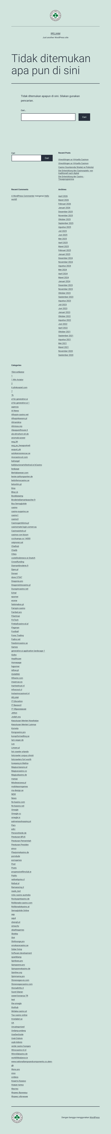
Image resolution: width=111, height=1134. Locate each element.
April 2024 (63, 273)
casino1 (14, 515)
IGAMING (15, 674)
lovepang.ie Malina (19, 763)
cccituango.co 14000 (20, 538)
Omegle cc (16, 813)
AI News (15, 410)
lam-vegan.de (17, 740)
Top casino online (19, 1015)
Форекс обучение (19, 1096)
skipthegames (17, 930)
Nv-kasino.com (18, 802)
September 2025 (65, 223)
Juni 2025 (62, 235)
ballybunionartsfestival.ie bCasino (26, 465)
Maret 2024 (63, 277)
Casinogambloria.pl (20, 523)
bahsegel (15, 461)
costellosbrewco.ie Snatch (23, 558)
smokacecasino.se (19, 945)
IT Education (17, 701)
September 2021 (65, 335)
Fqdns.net (15, 639)
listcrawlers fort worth (21, 759)
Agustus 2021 (64, 339)
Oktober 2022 (64, 316)
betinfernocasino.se (20, 480)
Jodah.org (16, 717)
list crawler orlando (20, 751)
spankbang (16, 957)
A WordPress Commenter (22, 196)
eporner (14, 596)
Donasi (14, 573)
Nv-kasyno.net (17, 806)
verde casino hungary (21, 1046)
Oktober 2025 (64, 219)
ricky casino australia (21, 895)
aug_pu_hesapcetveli (20, 445)
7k (12, 395)
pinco (13, 848)
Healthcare (16, 658)
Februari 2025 (64, 250)
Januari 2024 (64, 281)
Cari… (23, 110)
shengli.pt (15, 922)
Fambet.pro (16, 612)
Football (15, 631)
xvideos (14, 1077)
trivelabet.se (16, 1019)
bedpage (15, 469)
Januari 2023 (64, 312)
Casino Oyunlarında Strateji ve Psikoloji (76, 167)
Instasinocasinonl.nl (20, 693)
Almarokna (16, 422)
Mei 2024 (62, 269)
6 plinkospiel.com (19, 387)
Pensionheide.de (18, 833)
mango (14, 779)
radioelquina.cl (18, 879)
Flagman (15, 627)
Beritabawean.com (19, 472)
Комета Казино (18, 1081)
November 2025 (65, 215)
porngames (16, 860)
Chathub (15, 546)
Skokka (14, 933)
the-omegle (16, 1003)
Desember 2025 (65, 211)
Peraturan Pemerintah (21, 841)
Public (14, 875)
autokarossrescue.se (20, 453)
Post (13, 864)
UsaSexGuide (17, 1034)
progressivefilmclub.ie (21, 872)
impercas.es (16, 682)
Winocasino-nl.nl (18, 1050)
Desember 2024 (65, 258)
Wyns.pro (15, 1069)
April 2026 (63, 196)
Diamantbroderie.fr (19, 565)
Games (14, 647)
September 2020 (65, 355)
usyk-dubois (16, 1042)
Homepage (16, 662)
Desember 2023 (65, 285)
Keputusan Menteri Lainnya (23, 724)
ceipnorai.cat (17, 542)
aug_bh (14, 441)
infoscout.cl (16, 689)
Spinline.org (16, 972)
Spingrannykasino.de (20, 968)
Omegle (14, 810)
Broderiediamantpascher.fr (23, 500)
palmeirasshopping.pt (21, 821)
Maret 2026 (63, 200)
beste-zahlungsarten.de (22, 476)
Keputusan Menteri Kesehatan (25, 720)
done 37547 (16, 577)
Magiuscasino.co (19, 771)
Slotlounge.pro (18, 941)
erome (14, 600)
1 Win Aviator (17, 379)
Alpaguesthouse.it (19, 430)
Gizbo (14, 655)
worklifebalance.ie (19, 1057)
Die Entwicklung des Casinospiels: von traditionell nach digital (75, 171)
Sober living (16, 949)
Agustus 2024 (64, 266)
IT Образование (18, 709)
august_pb (16, 449)
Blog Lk (14, 492)
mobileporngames (19, 786)
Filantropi (15, 616)
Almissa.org (16, 426)
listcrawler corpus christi (22, 755)
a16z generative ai (19, 399)
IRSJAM (55, 33)
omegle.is (15, 817)
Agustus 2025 (64, 227)
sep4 (13, 918)
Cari (13, 153)
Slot (13, 937)
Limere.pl (15, 748)
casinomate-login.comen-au (24, 527)
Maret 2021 (63, 347)
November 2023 (65, 289)
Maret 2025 (63, 246)
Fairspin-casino (18, 608)
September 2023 (65, 297)
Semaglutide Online (20, 910)
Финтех (14, 1089)
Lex (13, 744)
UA (12, 1023)
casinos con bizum (19, 534)
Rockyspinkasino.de (20, 899)
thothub (14, 1007)
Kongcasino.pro (18, 732)
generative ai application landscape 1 (28, 651)
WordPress (95, 1117)
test (13, 999)
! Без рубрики (17, 372)
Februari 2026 (64, 204)
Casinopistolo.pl (18, 531)
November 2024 (65, 262)
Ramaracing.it (17, 887)
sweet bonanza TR (19, 995)
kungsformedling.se (20, 736)
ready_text (16, 891)
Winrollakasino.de (19, 1054)
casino (14, 507)
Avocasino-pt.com (19, 457)
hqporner (15, 666)
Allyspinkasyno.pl (19, 418)
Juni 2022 (62, 324)
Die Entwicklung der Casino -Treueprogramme (71, 177)
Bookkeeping (17, 496)
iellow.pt (15, 670)
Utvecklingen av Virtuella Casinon (73, 159)
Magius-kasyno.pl (19, 767)
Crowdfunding (17, 562)
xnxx (13, 1073)
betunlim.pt (16, 484)
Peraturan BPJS (18, 837)
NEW (13, 794)
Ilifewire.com (17, 678)
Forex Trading (17, 635)
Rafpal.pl (15, 883)
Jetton (14, 713)
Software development (21, 953)
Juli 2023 (62, 304)
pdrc (13, 829)
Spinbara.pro (17, 961)
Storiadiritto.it (17, 988)
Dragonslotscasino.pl (21, 585)
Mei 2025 (62, 239)
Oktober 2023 (64, 293)
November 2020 (65, 351)
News (13, 798)
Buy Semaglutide (19, 503)
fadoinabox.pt (17, 604)
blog (13, 488)
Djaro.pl (14, 569)
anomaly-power (18, 438)
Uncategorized (18, 1027)
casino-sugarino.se (19, 511)
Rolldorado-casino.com (21, 903)
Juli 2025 (62, 231)
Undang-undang (18, 1030)
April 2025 (63, 242)
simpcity (15, 926)
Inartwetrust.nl (18, 686)
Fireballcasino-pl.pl (19, 624)
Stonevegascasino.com (22, 984)
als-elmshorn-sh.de (20, 434)
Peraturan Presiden (20, 844)
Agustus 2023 (64, 301)
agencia (14, 407)
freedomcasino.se (19, 643)
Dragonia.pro (17, 581)
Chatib (14, 550)
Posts (14, 868)
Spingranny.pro (18, 965)
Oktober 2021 (64, 331)
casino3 (14, 519)
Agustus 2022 (64, 320)
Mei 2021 (62, 343)
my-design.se (17, 790)
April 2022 (63, 328)
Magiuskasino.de (19, 775)
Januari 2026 (64, 207)
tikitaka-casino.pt (19, 1011)
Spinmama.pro (18, 976)
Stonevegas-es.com (20, 980)
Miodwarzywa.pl (18, 782)
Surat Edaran (17, 992)
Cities (13, 554)
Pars (13, 825)
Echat (13, 593)
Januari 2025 (64, 254)
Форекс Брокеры (19, 1092)
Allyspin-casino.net (19, 414)
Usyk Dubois (17, 1038)
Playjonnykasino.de (20, 852)
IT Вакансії (16, 705)
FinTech (14, 620)
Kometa (14, 728)
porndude (15, 856)
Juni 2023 (62, 308)
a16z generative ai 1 (20, 403)
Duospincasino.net (19, 589)
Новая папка (17, 1085)
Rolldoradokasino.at (20, 906)
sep (13, 914)
